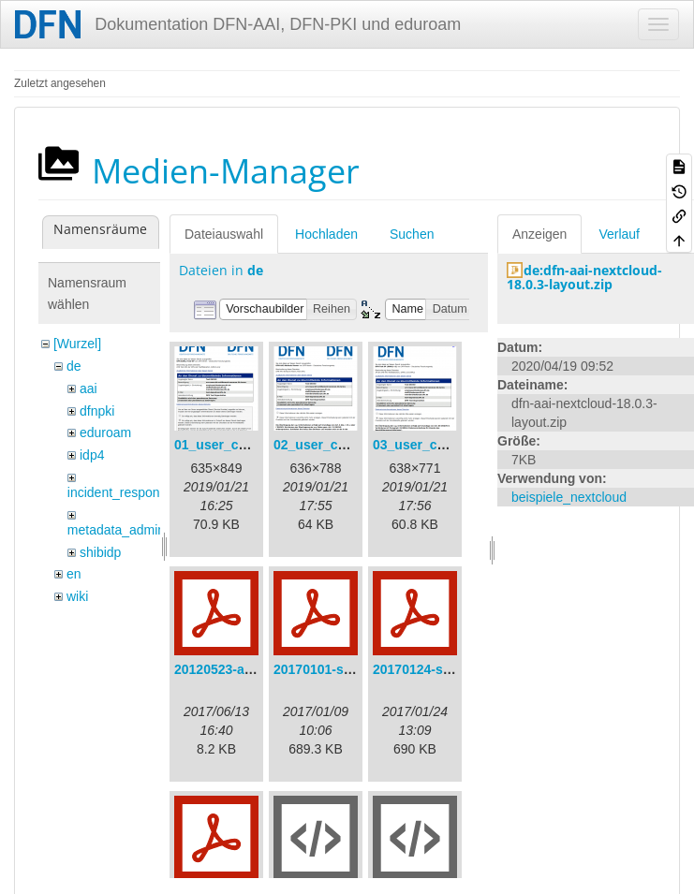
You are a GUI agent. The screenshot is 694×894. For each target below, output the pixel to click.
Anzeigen (539, 234)
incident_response (120, 492)
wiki (77, 596)
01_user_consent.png (241, 444)
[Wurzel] (77, 343)
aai (88, 388)
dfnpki (97, 410)
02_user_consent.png (340, 444)
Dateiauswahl (224, 234)
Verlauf (619, 234)
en (73, 573)
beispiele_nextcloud (569, 497)
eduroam (105, 432)
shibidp (100, 552)
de (73, 366)
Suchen (412, 234)
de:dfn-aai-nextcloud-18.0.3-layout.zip (584, 277)
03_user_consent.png (440, 444)
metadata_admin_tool (130, 529)
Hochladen (326, 234)
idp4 (92, 454)
